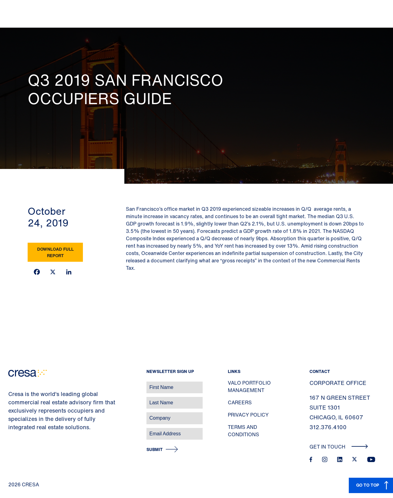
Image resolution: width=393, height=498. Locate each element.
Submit (154, 449)
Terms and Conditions (243, 430)
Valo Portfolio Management (249, 386)
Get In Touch (338, 446)
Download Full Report (55, 252)
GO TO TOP (367, 485)
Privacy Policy (248, 414)
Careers (240, 402)
